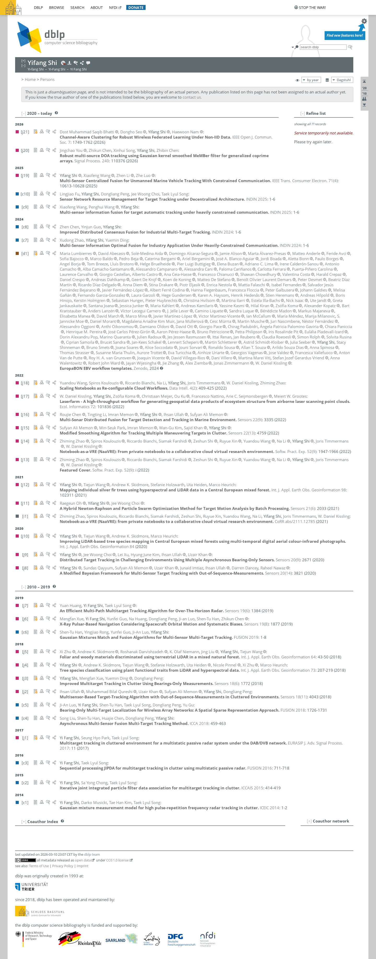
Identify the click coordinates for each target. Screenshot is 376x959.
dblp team (92, 854)
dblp (38, 7)
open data (83, 860)
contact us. (192, 97)
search (77, 7)
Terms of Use (39, 865)
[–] (302, 113)
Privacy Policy (62, 865)
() (305, 180)
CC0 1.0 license (117, 860)
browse (56, 7)
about (97, 7)
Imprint (82, 865)
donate (136, 7)
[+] (309, 821)
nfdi (113, 7)
